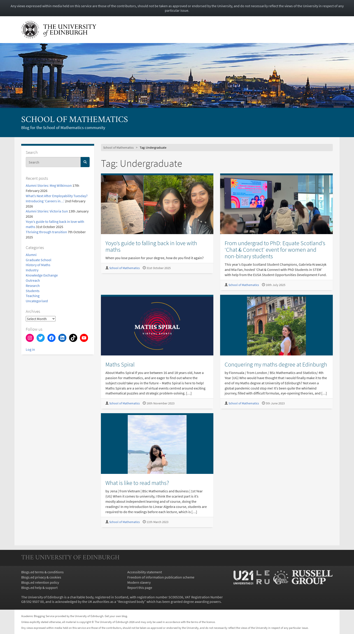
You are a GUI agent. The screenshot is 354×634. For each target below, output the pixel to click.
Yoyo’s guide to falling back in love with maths (151, 246)
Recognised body (131, 601)
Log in (30, 349)
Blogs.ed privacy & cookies (41, 577)
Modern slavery (139, 582)
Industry (32, 270)
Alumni (31, 254)
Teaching (33, 295)
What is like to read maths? (137, 482)
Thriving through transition (46, 232)
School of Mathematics (74, 120)
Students (33, 290)
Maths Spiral (120, 364)
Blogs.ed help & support (39, 587)
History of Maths (38, 265)
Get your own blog (116, 616)
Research (33, 285)
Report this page (139, 587)
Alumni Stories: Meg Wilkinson (49, 185)
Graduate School (38, 260)
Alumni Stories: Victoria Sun (47, 211)
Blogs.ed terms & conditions (42, 572)
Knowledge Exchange (42, 275)
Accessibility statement (144, 572)
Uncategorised (37, 301)
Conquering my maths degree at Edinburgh (276, 364)
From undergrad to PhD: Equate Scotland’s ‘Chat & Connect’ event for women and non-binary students (275, 249)
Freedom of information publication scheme (160, 577)
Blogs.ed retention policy (40, 582)
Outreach (33, 280)
